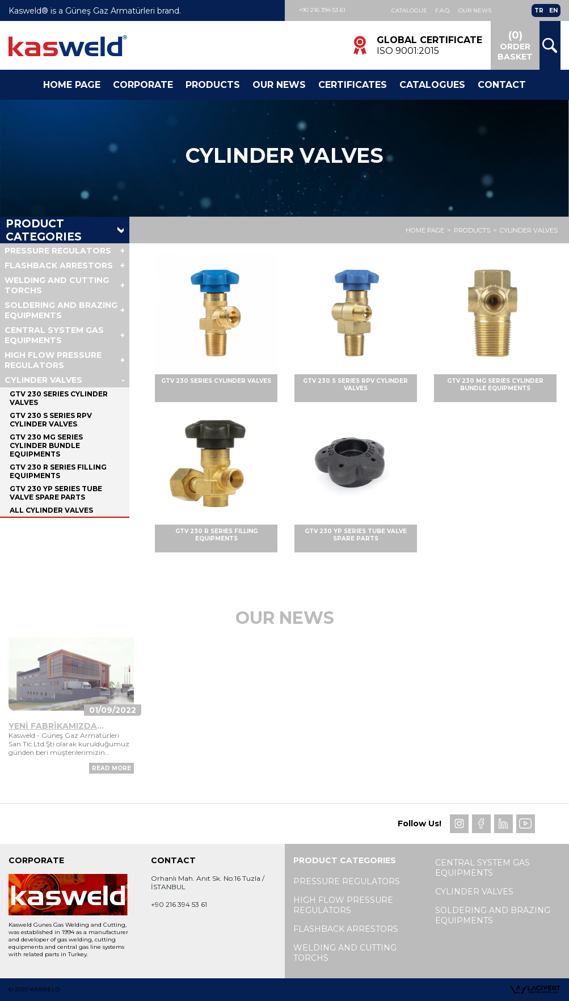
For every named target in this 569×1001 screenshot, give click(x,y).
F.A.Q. (442, 10)
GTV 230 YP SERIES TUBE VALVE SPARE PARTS (56, 492)
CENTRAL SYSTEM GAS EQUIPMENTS (54, 335)
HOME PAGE (425, 230)
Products (213, 84)
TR (538, 10)
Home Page (71, 84)
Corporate (143, 84)
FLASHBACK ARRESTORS (59, 265)
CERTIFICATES (352, 84)
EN (553, 10)
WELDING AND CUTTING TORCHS (57, 285)
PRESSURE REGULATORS (58, 251)
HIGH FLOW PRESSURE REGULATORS (53, 360)
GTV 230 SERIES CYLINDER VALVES (59, 398)
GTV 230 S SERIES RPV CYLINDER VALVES (51, 419)
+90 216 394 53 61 (322, 10)
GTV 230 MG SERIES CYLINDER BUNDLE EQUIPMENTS (46, 445)
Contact (502, 84)
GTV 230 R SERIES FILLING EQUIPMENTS (58, 471)
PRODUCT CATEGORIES (44, 230)
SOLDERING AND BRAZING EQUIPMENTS (61, 310)
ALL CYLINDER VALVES (51, 510)
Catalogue (409, 10)
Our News (474, 10)
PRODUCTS (472, 230)
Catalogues (432, 84)
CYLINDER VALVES (529, 230)
